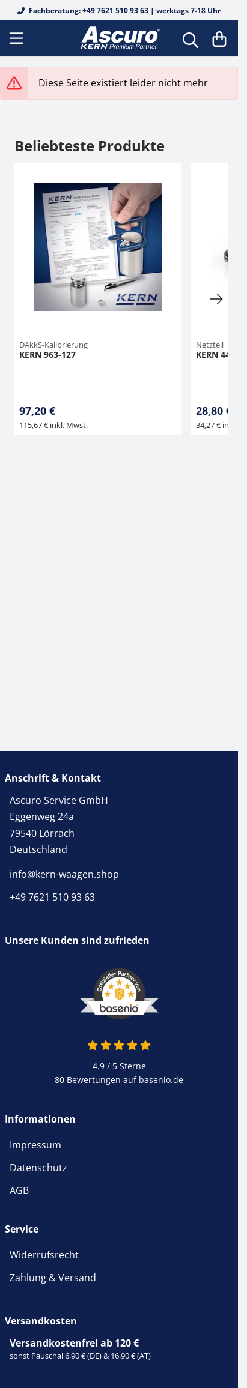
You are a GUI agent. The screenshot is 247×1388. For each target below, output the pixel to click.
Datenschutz (38, 1167)
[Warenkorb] (219, 38)
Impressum (35, 1144)
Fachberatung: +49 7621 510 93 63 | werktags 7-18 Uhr (119, 10)
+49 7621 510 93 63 (52, 897)
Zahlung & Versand (53, 1277)
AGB (19, 1190)
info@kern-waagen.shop (64, 874)
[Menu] (17, 38)
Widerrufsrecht (44, 1254)
